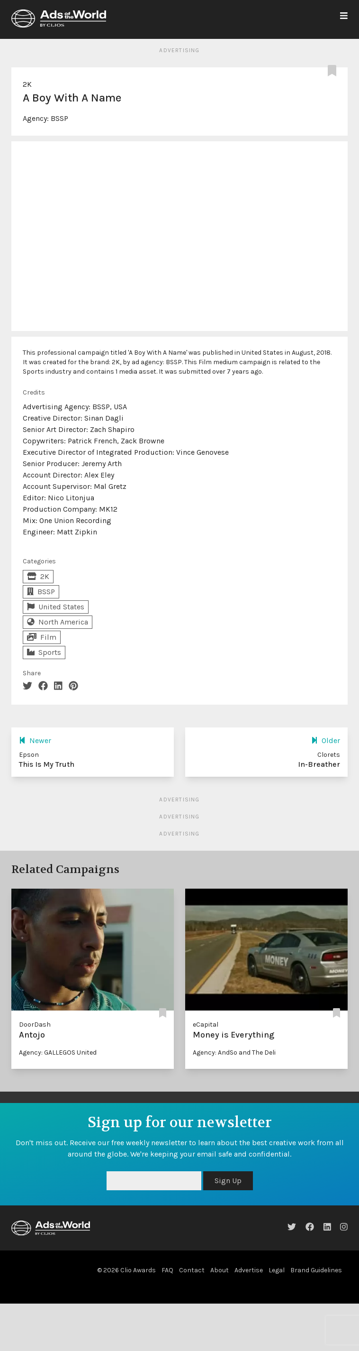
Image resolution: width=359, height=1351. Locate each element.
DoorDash (35, 1024)
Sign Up (228, 1180)
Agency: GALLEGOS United (58, 1052)
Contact (192, 1270)
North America (57, 621)
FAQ (167, 1270)
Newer (35, 740)
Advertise (248, 1270)
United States (55, 606)
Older (325, 740)
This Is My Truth (46, 764)
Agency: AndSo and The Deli (234, 1052)
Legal (277, 1270)
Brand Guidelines (316, 1270)
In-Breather (319, 764)
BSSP (59, 118)
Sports (44, 652)
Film (41, 637)
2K (27, 84)
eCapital (205, 1024)
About (219, 1270)
